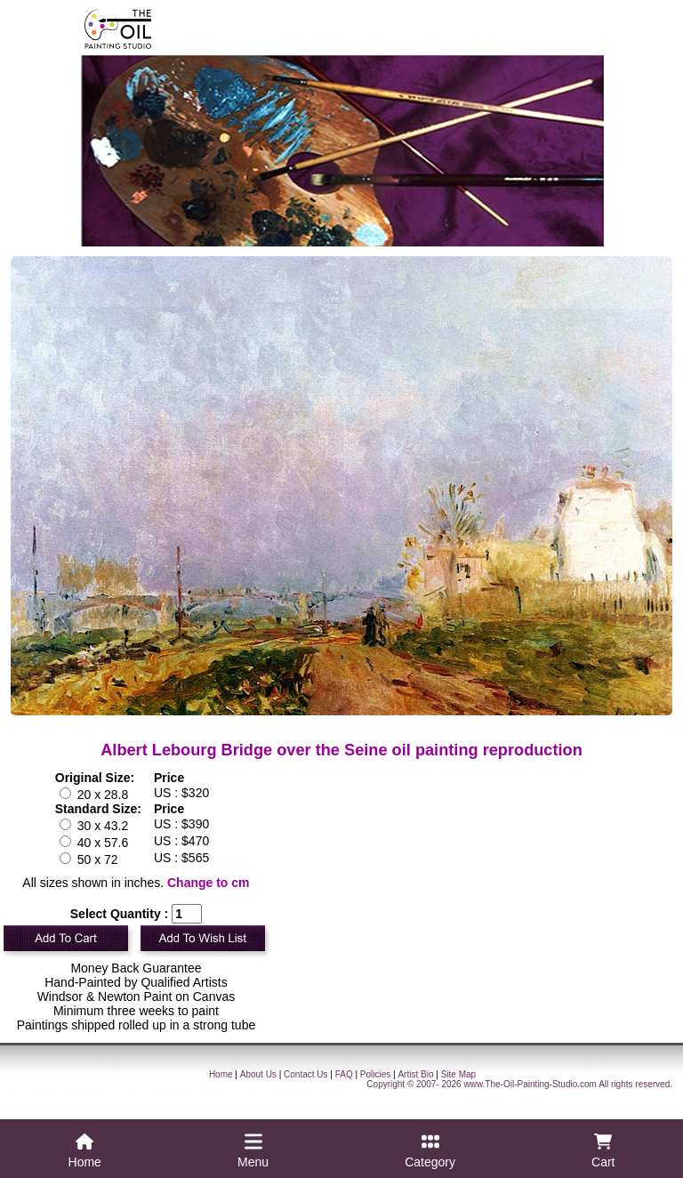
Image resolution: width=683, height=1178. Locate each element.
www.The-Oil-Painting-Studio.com (530, 1084)
